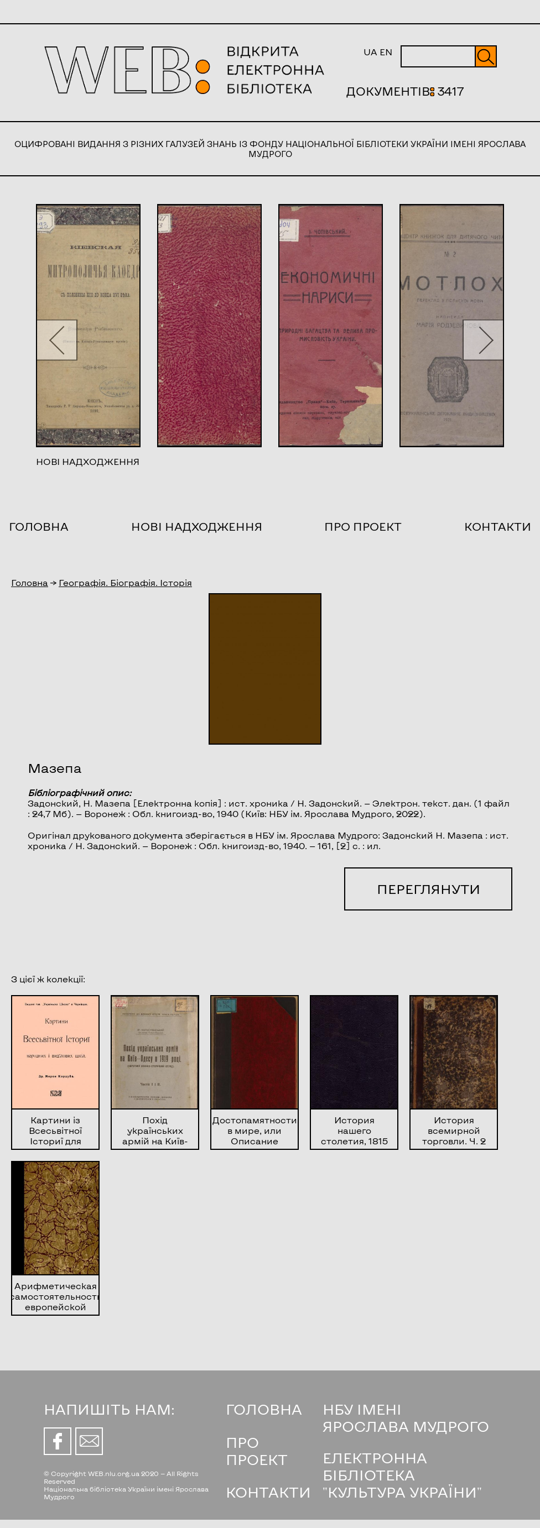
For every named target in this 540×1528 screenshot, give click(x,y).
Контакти (497, 526)
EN (386, 51)
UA (370, 51)
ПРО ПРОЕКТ (257, 1450)
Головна (39, 526)
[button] (56, 339)
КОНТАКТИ (268, 1491)
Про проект (363, 526)
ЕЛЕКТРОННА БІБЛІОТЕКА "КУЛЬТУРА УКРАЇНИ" (402, 1474)
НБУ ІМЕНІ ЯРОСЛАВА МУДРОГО (406, 1417)
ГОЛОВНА (264, 1408)
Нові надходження (196, 526)
